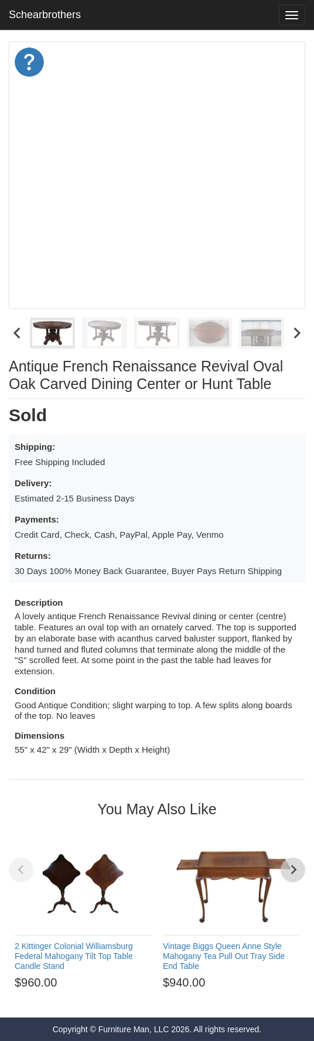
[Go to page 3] (120, 998)
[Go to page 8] (172, 998)
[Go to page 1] (98, 999)
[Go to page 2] (109, 998)
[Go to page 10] (194, 998)
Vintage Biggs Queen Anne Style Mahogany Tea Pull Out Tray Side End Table (224, 956)
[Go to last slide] (17, 333)
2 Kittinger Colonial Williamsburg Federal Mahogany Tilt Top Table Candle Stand (74, 956)
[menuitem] (52, 333)
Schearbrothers (45, 15)
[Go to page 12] (215, 998)
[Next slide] (296, 333)
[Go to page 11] (204, 998)
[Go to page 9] (183, 998)
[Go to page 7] (162, 998)
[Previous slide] (21, 870)
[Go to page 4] (130, 998)
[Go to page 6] (151, 998)
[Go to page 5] (141, 998)
